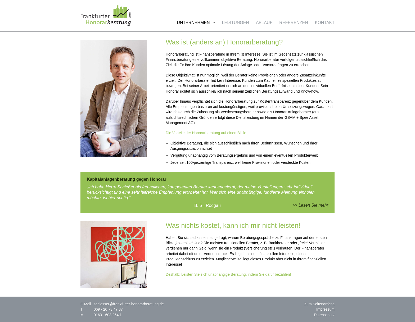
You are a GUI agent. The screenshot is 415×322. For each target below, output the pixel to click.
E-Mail (85, 304)
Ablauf (264, 22)
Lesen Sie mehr (313, 205)
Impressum (325, 309)
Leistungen (235, 22)
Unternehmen (193, 22)
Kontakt (325, 22)
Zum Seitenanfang (319, 304)
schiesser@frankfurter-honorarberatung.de (129, 304)
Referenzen (293, 22)
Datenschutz (324, 315)
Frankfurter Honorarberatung (105, 15)
